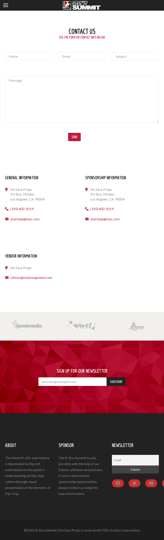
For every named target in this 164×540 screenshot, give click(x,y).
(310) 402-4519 (22, 209)
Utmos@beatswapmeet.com (31, 277)
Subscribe (116, 382)
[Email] (135, 460)
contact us (76, 488)
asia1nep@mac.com (25, 219)
